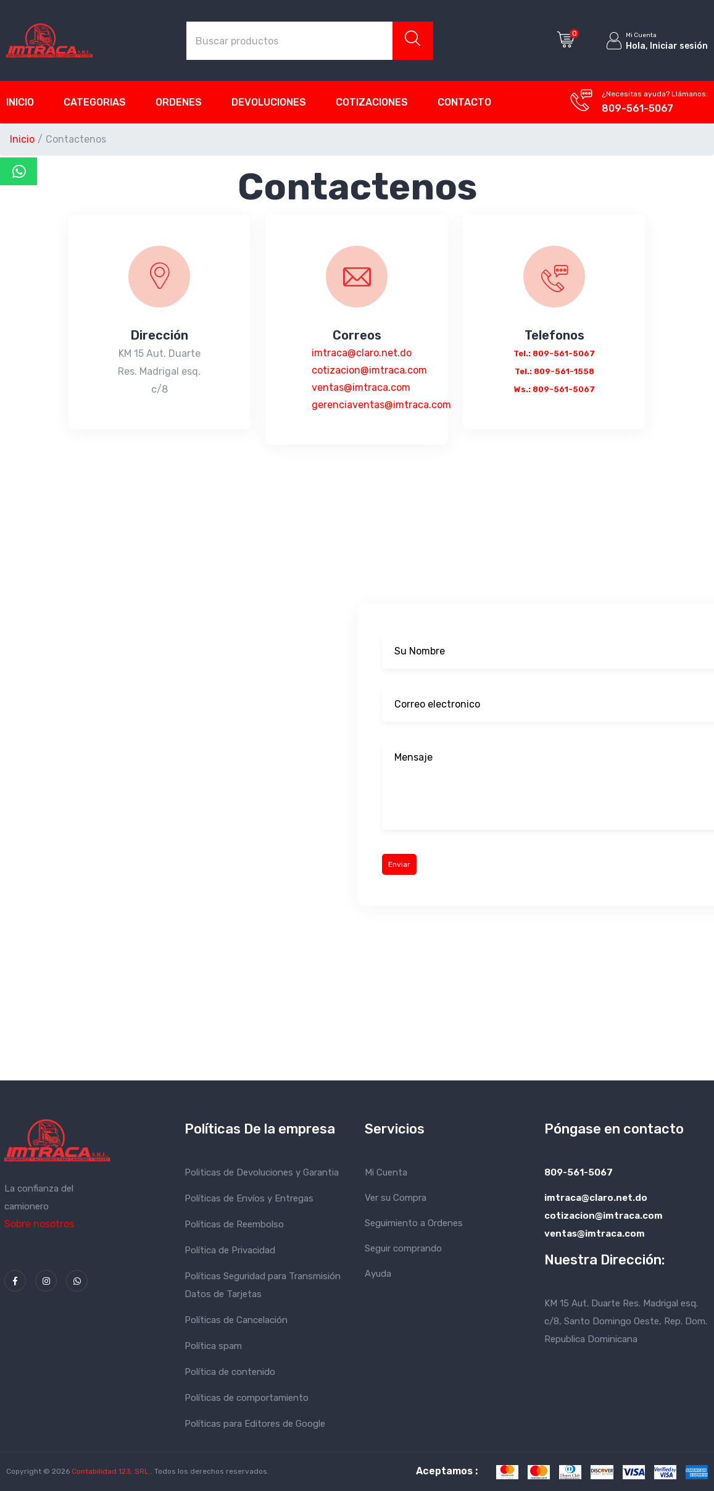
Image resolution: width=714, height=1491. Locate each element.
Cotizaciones (372, 102)
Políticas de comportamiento (247, 1397)
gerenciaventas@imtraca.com (381, 405)
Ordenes (179, 102)
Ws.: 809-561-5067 (554, 389)
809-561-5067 (637, 108)
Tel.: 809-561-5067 (554, 353)
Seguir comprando (403, 1248)
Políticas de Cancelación (236, 1320)
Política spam (213, 1345)
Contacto (464, 102)
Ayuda (378, 1273)
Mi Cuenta (386, 1172)
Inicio (20, 102)
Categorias (95, 102)
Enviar (399, 864)
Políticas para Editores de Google (255, 1423)
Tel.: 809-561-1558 (554, 371)
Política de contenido (230, 1371)
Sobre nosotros (39, 1224)
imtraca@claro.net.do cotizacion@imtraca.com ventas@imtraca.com (369, 370)
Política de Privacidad (230, 1250)
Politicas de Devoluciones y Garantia (262, 1172)
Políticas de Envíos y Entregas (249, 1198)
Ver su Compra (395, 1197)
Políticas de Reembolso (234, 1224)
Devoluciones (268, 102)
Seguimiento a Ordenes (414, 1223)
